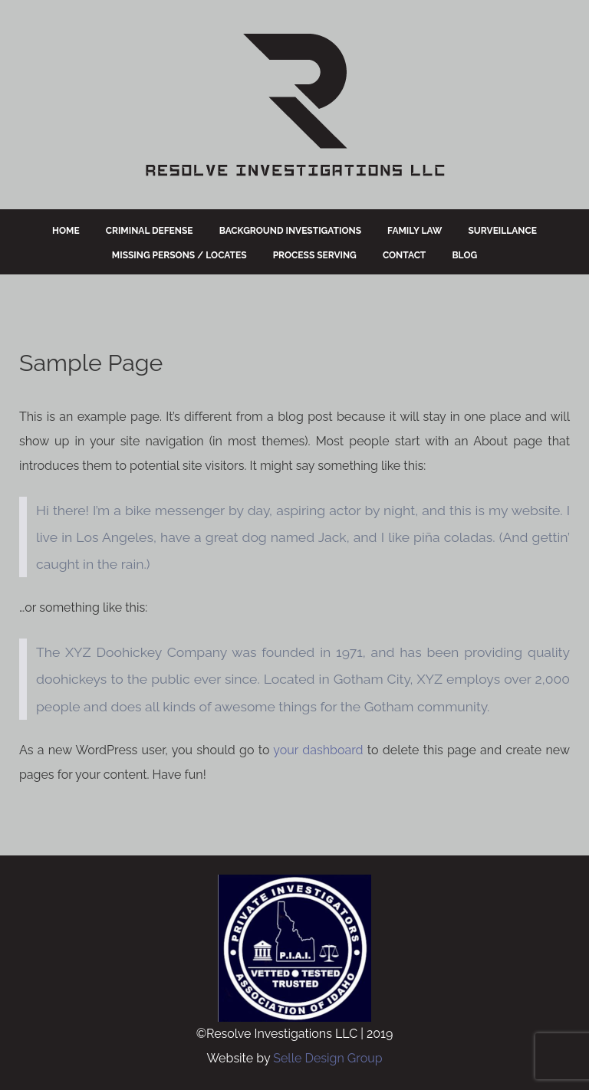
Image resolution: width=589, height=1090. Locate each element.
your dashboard (318, 750)
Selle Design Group (327, 1058)
